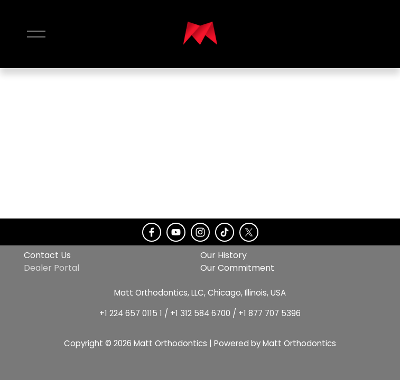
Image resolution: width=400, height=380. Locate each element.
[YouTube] (175, 232)
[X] (248, 232)
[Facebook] (151, 232)
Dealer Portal (51, 268)
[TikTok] (224, 232)
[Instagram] (200, 232)
